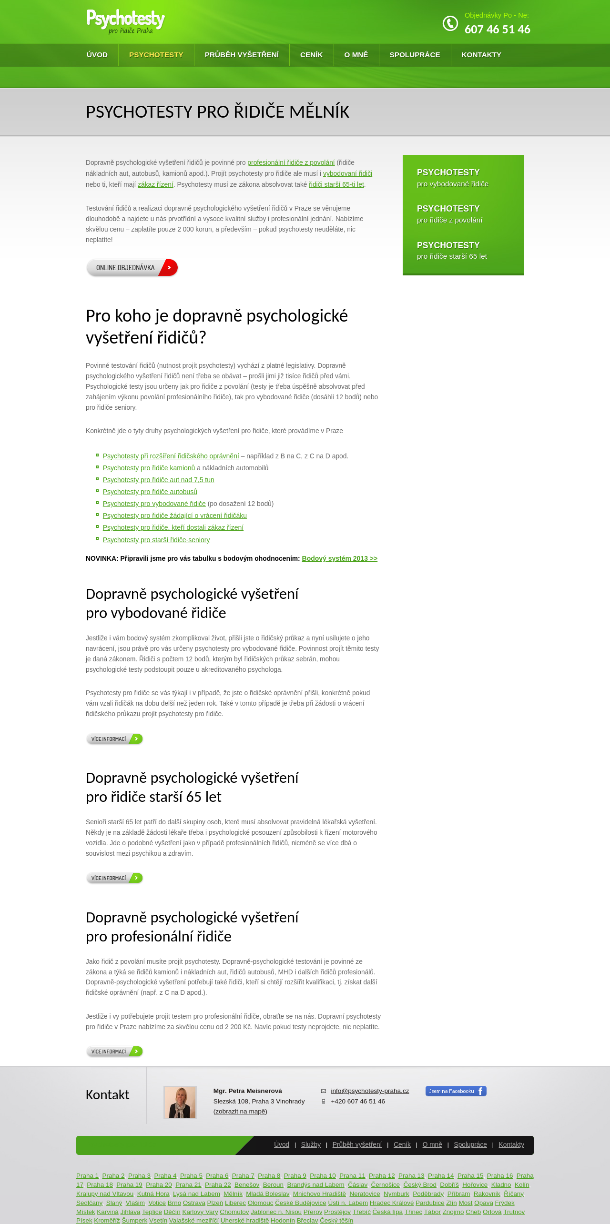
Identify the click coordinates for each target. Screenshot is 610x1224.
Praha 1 (87, 1175)
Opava (483, 1202)
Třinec (413, 1211)
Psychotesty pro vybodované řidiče (154, 503)
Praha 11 (352, 1175)
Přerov (313, 1211)
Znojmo (453, 1211)
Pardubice (430, 1202)
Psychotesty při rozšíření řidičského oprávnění (171, 456)
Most (465, 1202)
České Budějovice (300, 1202)
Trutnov (514, 1211)
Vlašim (135, 1202)
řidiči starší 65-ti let (336, 184)
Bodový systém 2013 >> (340, 558)
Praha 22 (218, 1184)
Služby (311, 1144)
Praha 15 (471, 1175)
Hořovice (475, 1184)
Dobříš (449, 1184)
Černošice (385, 1184)
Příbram (458, 1193)
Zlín (451, 1202)
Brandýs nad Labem (315, 1184)
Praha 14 (441, 1175)
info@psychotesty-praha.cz (370, 1090)
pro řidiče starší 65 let (452, 251)
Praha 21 (188, 1184)
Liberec (235, 1202)
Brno (174, 1202)
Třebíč (362, 1211)
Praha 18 (100, 1184)
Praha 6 (217, 1175)
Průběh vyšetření (242, 55)
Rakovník (487, 1193)
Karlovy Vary (200, 1211)
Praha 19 (129, 1184)
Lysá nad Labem (196, 1193)
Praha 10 (323, 1175)
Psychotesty (156, 55)
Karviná (108, 1211)
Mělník (233, 1193)
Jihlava (131, 1211)
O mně (356, 55)
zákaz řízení (155, 184)
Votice (157, 1202)
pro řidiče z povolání (450, 214)
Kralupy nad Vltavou (104, 1193)
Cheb (473, 1211)
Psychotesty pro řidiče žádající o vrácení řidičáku (175, 515)
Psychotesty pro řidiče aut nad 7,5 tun (158, 480)
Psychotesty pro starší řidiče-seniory (156, 540)
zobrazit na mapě (240, 1111)
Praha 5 (191, 1175)
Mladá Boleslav (267, 1193)
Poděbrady (428, 1193)
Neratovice (364, 1193)
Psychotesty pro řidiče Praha (126, 22)
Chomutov (234, 1211)
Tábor (432, 1211)
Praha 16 (500, 1175)
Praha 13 (411, 1175)
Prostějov (337, 1211)
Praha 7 (243, 1175)
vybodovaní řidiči (347, 173)
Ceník (311, 55)
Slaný (114, 1202)
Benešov (246, 1184)
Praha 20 (159, 1184)
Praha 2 (113, 1175)
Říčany (514, 1193)
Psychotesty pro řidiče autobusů (150, 492)
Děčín (172, 1211)
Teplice (152, 1211)
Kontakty (482, 55)
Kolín (522, 1184)
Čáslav (357, 1184)
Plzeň (215, 1202)
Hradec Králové (392, 1202)
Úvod (97, 55)
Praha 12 (382, 1175)
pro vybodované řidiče (452, 178)
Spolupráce (415, 55)
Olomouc (261, 1202)
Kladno (501, 1184)
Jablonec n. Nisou (276, 1211)
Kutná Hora (153, 1193)
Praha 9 (295, 1175)
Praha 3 (139, 1175)
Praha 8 (269, 1175)
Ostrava (194, 1202)
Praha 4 (165, 1175)
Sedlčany (89, 1202)
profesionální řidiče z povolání (291, 162)
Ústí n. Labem (348, 1202)
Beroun (273, 1184)
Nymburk (396, 1193)
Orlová (492, 1211)
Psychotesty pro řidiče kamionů (149, 468)
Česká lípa (388, 1211)
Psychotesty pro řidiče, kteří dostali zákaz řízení (173, 527)
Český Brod (419, 1184)
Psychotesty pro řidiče (121, 1144)
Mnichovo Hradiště (319, 1193)
